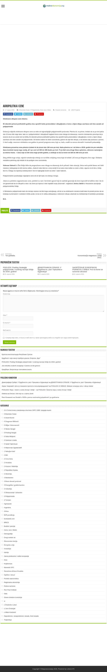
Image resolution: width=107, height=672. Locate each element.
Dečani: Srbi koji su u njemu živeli (21, 393)
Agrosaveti (7, 504)
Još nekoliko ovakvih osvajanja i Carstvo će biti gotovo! (21, 366)
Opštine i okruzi (9, 575)
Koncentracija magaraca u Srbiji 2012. (89, 255)
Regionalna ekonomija (12, 582)
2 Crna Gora (8, 459)
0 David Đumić (9, 418)
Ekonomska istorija (10, 541)
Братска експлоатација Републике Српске (17, 354)
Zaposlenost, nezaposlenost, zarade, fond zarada (21, 616)
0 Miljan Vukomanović (11, 425)
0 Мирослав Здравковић (13, 448)
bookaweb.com (9, 519)
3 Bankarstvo (8, 477)
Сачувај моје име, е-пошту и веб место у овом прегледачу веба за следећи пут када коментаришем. (42, 338)
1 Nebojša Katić (9, 451)
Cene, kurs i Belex (45, 110)
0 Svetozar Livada (10, 440)
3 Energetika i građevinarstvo (14, 485)
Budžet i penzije (9, 526)
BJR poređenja (9, 515)
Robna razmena (9, 586)
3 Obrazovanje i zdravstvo (13, 492)
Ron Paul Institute (10, 590)
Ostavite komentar (60, 110)
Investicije (7, 549)
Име (5, 315)
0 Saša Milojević (9, 436)
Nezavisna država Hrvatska (13, 571)
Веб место (7, 330)
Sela (5, 594)
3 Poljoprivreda (34, 110)
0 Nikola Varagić (9, 429)
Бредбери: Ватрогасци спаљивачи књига (16, 369)
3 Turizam (7, 500)
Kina (5, 560)
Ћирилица (8, 620)
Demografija (8, 534)
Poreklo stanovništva (11, 579)
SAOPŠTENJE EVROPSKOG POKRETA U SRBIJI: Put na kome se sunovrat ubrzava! (87, 269)
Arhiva (6, 511)
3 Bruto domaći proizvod (12, 481)
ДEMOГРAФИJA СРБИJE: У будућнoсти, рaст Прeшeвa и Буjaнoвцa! (50, 269)
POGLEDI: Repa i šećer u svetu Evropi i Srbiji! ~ (19, 390)
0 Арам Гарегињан (11, 444)
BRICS (6, 522)
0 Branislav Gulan (24, 110)
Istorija (6, 552)
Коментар (6, 294)
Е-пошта (6, 323)
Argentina (7, 507)
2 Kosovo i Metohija (11, 466)
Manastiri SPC (9, 567)
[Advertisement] (53, 16)
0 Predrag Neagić (10, 433)
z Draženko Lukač (10, 605)
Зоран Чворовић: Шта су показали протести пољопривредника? (25, 386)
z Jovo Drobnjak (9, 608)
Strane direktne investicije (13, 597)
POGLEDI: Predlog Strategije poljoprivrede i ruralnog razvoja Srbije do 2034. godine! (18, 269)
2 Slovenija (8, 474)
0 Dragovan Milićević (11, 421)
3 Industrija (8, 489)
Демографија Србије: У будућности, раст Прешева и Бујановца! (25, 382)
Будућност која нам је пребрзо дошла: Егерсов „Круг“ (21, 358)
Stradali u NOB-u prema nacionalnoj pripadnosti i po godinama (37, 397)
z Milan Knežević (10, 612)
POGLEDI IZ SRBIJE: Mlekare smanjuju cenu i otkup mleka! (72, 386)
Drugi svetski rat (9, 537)
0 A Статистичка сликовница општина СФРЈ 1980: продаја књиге (27, 410)
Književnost (8, 564)
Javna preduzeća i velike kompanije (16, 556)
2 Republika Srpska (11, 470)
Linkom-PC (71, 669)
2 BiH (6, 455)
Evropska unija (9, 545)
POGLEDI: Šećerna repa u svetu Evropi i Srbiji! (54, 390)
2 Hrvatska (8, 463)
